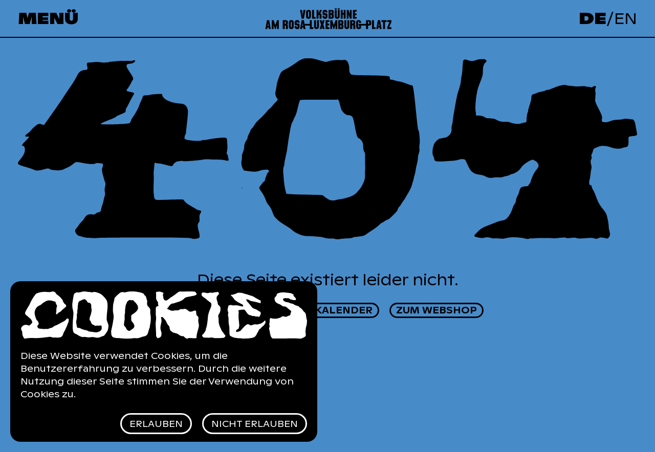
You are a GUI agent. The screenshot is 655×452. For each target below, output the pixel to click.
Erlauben (156, 424)
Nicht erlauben (254, 424)
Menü (48, 19)
